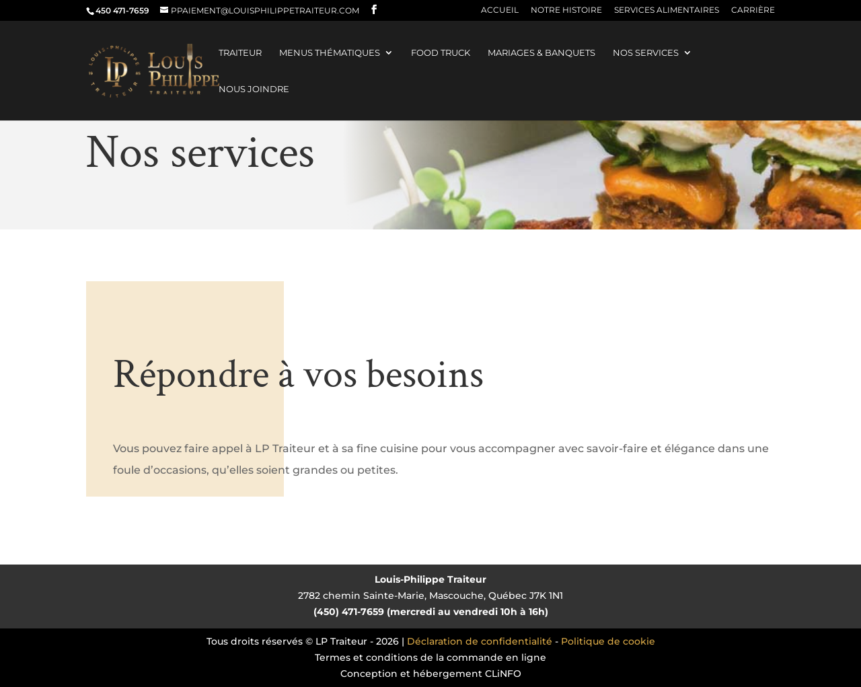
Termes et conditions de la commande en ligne (430, 657)
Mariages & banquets (541, 53)
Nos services (646, 53)
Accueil (500, 10)
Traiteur (240, 53)
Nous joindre (254, 89)
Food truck (440, 53)
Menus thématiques (329, 53)
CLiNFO (503, 673)
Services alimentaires (666, 10)
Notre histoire (566, 10)
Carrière (753, 10)
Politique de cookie (608, 641)
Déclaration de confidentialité (479, 641)
